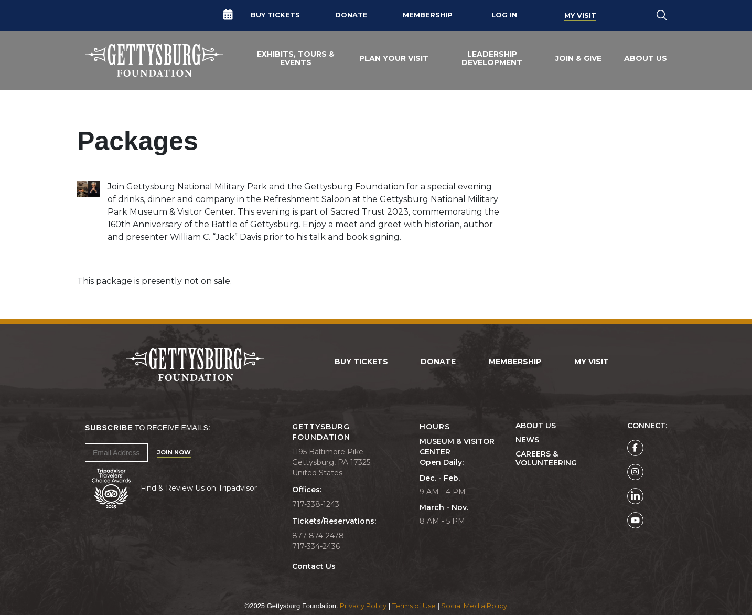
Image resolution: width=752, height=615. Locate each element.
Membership (428, 15)
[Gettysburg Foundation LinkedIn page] (635, 496)
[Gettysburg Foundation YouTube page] (635, 520)
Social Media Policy (474, 605)
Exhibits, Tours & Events (296, 58)
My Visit (580, 15)
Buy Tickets (275, 15)
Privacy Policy (363, 605)
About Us (645, 58)
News (527, 440)
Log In (504, 15)
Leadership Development (491, 58)
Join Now (174, 452)
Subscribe (109, 427)
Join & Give (578, 58)
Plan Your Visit (393, 58)
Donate (351, 15)
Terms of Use (414, 605)
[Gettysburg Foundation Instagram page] (635, 472)
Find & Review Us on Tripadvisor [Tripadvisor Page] (199, 488)
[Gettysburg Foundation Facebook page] (635, 448)
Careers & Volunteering (546, 459)
